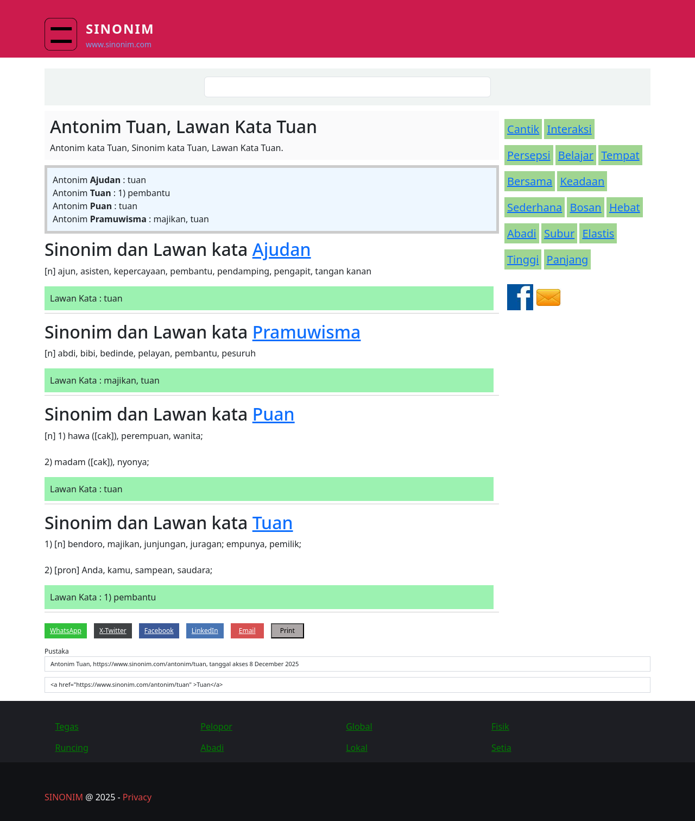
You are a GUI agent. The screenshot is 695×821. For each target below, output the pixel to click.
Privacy (137, 797)
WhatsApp (65, 630)
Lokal (357, 748)
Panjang (568, 259)
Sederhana (534, 207)
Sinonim (120, 28)
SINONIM (64, 797)
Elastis (598, 233)
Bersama (529, 181)
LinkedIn (205, 630)
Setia (501, 748)
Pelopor (216, 726)
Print (287, 630)
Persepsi (529, 155)
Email (247, 630)
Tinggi (523, 259)
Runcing (72, 748)
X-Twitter (113, 630)
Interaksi (569, 129)
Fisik (500, 726)
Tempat (620, 155)
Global (359, 726)
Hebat (624, 207)
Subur (559, 233)
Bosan (585, 207)
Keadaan (582, 181)
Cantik (523, 129)
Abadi (521, 233)
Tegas (67, 726)
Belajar (575, 155)
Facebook (159, 630)
